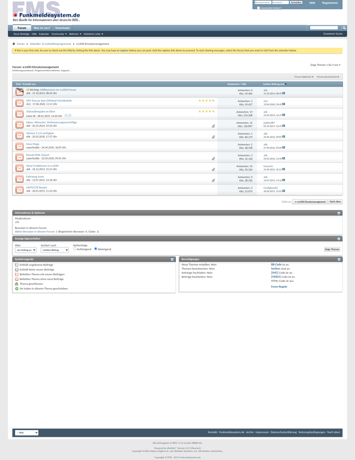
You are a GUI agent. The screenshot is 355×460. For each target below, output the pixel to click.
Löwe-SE (31, 116)
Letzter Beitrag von (275, 84)
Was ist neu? (42, 28)
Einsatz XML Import (37, 154)
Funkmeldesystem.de (232, 432)
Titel (18, 84)
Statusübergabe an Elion (40, 111)
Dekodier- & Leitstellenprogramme (50, 43)
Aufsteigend (82, 249)
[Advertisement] (177, 328)
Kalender (44, 34)
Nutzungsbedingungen (312, 432)
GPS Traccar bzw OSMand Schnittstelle (49, 100)
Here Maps (32, 144)
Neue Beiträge (21, 34)
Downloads (62, 28)
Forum (22, 28)
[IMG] (274, 272)
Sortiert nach (48, 245)
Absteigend (102, 249)
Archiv (250, 432)
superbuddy (32, 147)
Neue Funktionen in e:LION (42, 165)
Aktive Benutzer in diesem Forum (34, 231)
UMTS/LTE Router (36, 187)
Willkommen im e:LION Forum (58, 89)
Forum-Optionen (303, 76)
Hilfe (312, 3)
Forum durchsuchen (327, 76)
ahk (28, 93)
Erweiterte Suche (333, 33)
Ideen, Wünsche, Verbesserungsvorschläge (51, 122)
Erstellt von (29, 84)
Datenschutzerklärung (284, 432)
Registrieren (330, 3)
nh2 (28, 104)
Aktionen (74, 34)
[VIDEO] (276, 276)
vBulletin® (172, 448)
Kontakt (212, 432)
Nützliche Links (92, 34)
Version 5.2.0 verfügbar (40, 133)
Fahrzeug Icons (35, 176)
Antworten (233, 84)
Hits (244, 84)
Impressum (262, 432)
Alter (18, 245)
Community (57, 34)
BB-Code (276, 264)
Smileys (275, 268)
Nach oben (335, 201)
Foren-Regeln (279, 286)
